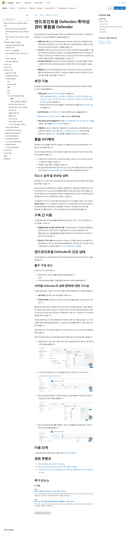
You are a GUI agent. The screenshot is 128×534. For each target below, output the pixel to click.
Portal (110, 8)
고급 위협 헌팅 (70, 121)
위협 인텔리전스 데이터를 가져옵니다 (65, 131)
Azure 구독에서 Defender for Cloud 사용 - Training (50, 491)
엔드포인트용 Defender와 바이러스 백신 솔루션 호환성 (57, 467)
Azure (41, 15)
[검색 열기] (119, 3)
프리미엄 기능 (88, 105)
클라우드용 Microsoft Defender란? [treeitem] (16, 29)
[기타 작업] (92, 15)
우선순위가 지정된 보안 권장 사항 (79, 99)
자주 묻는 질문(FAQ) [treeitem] (12, 61)
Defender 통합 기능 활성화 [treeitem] (18, 102)
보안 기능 (102, 19)
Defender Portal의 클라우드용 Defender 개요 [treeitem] (15, 46)
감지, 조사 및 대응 (58, 123)
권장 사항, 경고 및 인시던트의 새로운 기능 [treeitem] (17, 38)
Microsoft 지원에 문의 (55, 170)
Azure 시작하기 (119, 8)
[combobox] (16, 19)
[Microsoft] (3, 2)
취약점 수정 (44, 102)
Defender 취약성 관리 (54, 93)
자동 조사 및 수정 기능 (84, 121)
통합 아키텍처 (103, 21)
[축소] (27, 15)
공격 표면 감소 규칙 (56, 112)
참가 (30, 528)
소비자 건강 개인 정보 (54, 528)
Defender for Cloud (51, 15)
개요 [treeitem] (8, 81)
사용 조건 (68, 528)
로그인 (123, 3)
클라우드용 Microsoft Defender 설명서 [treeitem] (16, 23)
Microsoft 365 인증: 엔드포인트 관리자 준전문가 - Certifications (54, 501)
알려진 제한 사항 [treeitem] (11, 59)
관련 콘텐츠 (103, 32)
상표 (74, 528)
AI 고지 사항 (6, 528)
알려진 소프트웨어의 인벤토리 (63, 96)
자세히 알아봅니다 (70, 453)
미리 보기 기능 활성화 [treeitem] (12, 50)
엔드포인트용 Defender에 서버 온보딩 (51, 464)
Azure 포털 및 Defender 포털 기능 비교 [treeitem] (17, 54)
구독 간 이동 (103, 24)
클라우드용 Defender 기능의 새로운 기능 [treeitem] (18, 33)
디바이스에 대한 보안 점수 (56, 99)
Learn (36, 15)
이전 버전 (15, 528)
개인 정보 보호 (38, 528)
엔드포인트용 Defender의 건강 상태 (110, 27)
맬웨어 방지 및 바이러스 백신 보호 (50, 116)
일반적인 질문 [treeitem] (11, 84)
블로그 (23, 528)
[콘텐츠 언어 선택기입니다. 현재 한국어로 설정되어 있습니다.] (6, 523)
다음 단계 (102, 29)
